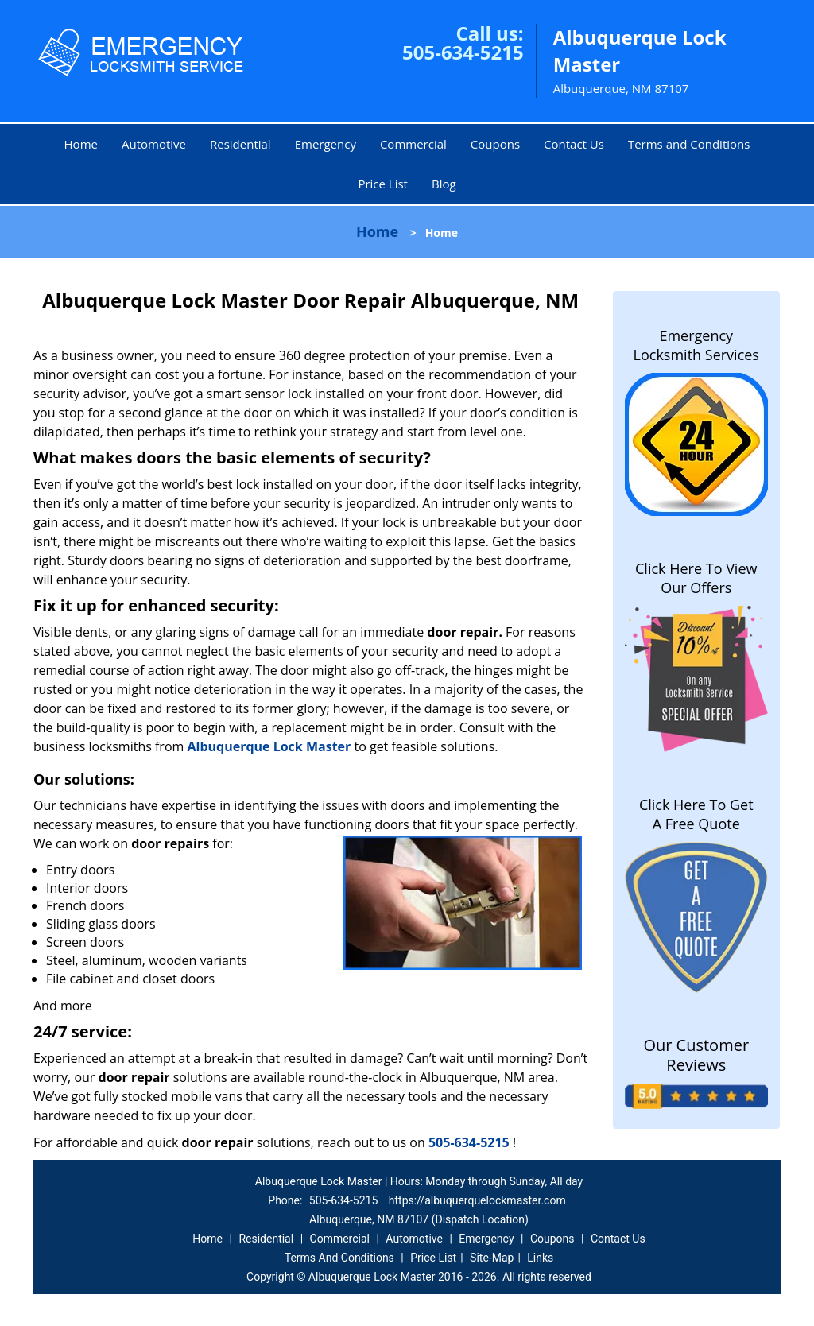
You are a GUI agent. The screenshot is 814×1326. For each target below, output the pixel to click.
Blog (444, 184)
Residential (240, 144)
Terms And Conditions (339, 1257)
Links (540, 1257)
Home (81, 144)
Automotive (154, 144)
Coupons (495, 144)
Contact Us (574, 144)
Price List (383, 184)
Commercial (413, 144)
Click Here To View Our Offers (696, 578)
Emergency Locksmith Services (696, 345)
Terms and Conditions (689, 144)
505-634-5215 (463, 52)
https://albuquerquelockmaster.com (477, 1200)
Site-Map (492, 1257)
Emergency (325, 144)
